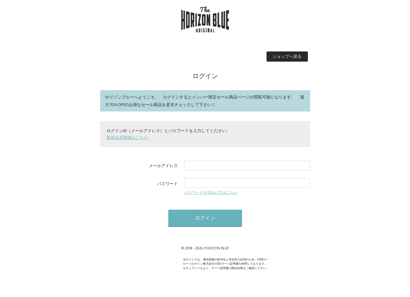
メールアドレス (163, 165)
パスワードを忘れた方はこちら (211, 192)
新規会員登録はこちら (127, 137)
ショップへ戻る (287, 56)
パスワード (167, 183)
